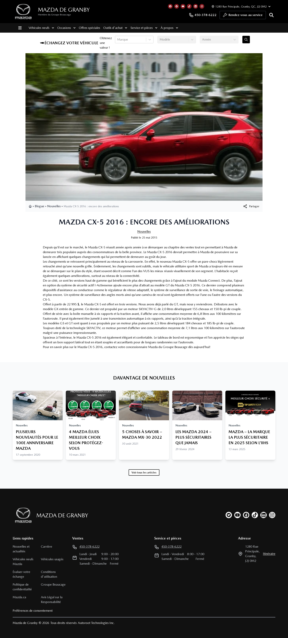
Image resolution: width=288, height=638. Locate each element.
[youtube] (237, 515)
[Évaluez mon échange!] (246, 39)
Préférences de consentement (33, 610)
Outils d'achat (112, 28)
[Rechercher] (271, 15)
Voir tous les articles (144, 472)
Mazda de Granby (64, 9)
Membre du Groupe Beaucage (54, 14)
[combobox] (117, 39)
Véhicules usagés (52, 559)
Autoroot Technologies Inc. (96, 623)
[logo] (23, 11)
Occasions (63, 28)
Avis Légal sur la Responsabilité (51, 599)
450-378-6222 (202, 15)
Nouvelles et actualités (21, 549)
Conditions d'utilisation (49, 574)
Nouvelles (54, 206)
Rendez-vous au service (243, 16)
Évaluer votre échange (21, 574)
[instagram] (272, 515)
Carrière (46, 546)
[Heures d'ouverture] (240, 6)
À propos (166, 28)
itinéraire (269, 554)
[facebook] (246, 515)
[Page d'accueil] (22, 515)
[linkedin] (263, 515)
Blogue (39, 206)
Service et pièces (140, 28)
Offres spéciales (86, 28)
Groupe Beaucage (53, 584)
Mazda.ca (19, 597)
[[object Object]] (251, 206)
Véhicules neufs (38, 28)
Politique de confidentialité (22, 587)
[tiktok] (255, 515)
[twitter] (229, 515)
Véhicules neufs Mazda (23, 561)
